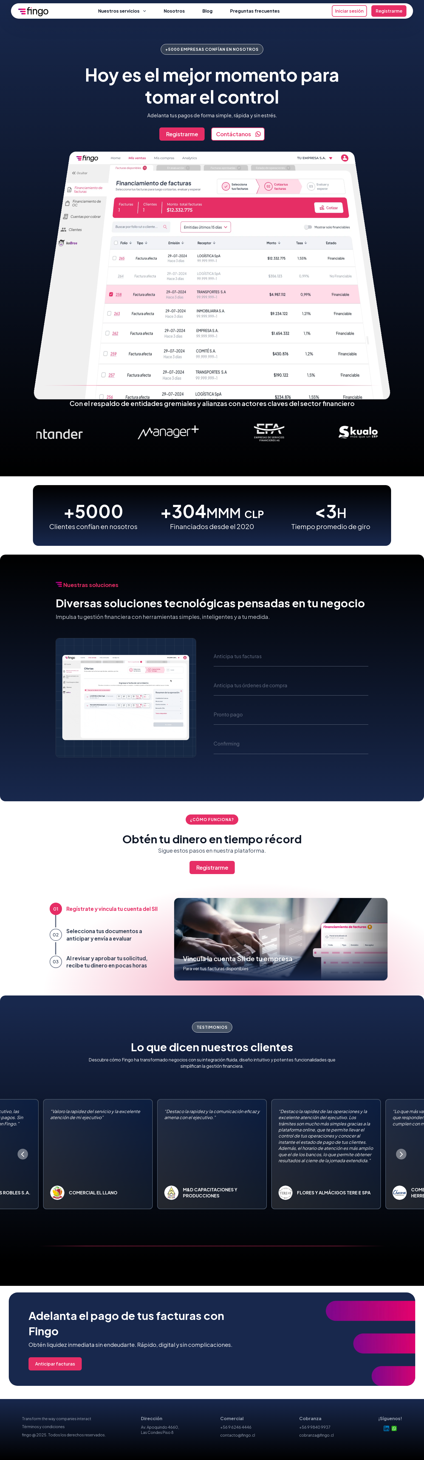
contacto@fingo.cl (237, 1435)
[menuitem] (102, 432)
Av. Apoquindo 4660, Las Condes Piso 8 (160, 1430)
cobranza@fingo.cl (316, 1435)
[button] (291, 654)
